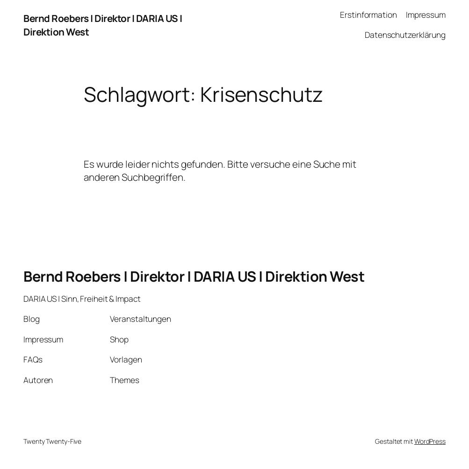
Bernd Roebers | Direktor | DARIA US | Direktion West (193, 276)
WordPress (430, 441)
